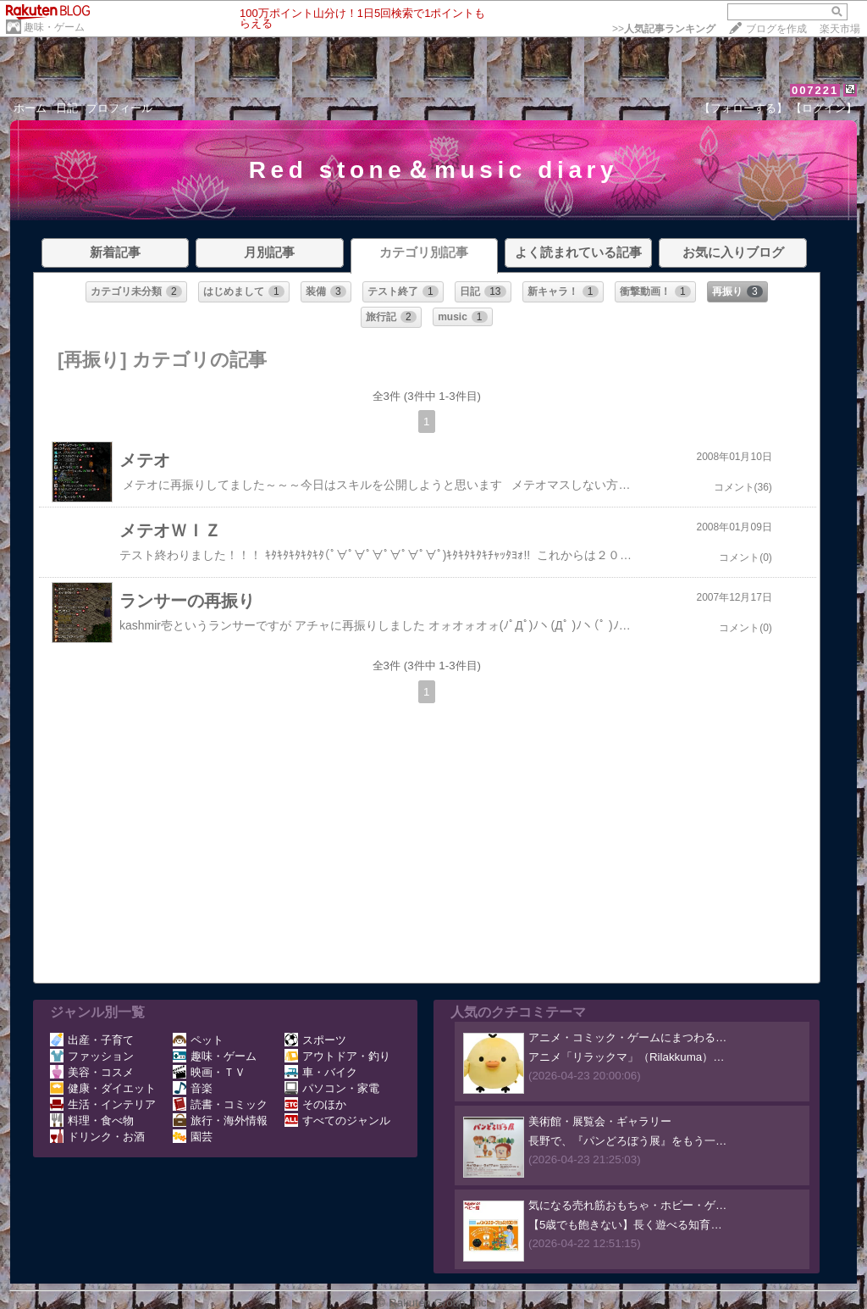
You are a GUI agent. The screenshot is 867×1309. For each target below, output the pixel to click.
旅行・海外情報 (220, 1120)
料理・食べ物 (92, 1120)
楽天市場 (840, 29)
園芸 (193, 1136)
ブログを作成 (776, 29)
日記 (67, 108)
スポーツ (315, 1040)
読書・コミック (220, 1104)
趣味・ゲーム (54, 27)
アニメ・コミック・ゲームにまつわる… (627, 1037)
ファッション (92, 1056)
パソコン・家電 (331, 1088)
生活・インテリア (103, 1104)
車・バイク (320, 1072)
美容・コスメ (92, 1072)
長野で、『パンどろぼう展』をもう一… (627, 1140)
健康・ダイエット (103, 1088)
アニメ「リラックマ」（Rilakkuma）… (626, 1057)
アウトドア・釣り (337, 1056)
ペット (198, 1040)
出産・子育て (92, 1040)
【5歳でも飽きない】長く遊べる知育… (625, 1224)
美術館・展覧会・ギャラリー (599, 1121)
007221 (815, 90)
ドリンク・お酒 (97, 1136)
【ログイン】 (824, 108)
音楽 (193, 1088)
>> (663, 29)
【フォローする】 (743, 108)
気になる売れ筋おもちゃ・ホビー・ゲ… (627, 1205)
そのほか (315, 1104)
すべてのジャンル (337, 1120)
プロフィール (119, 108)
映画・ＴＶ (209, 1072)
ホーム (30, 108)
